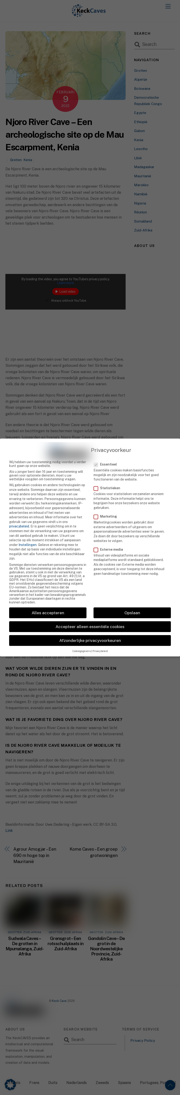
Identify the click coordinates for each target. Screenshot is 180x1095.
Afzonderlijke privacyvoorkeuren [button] (90, 631)
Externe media (111, 541)
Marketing (108, 508)
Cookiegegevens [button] (81, 642)
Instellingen (28, 536)
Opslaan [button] (132, 604)
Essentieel (108, 456)
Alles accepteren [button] (48, 604)
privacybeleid (19, 518)
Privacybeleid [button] (100, 642)
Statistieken (110, 479)
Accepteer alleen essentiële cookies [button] (90, 617)
